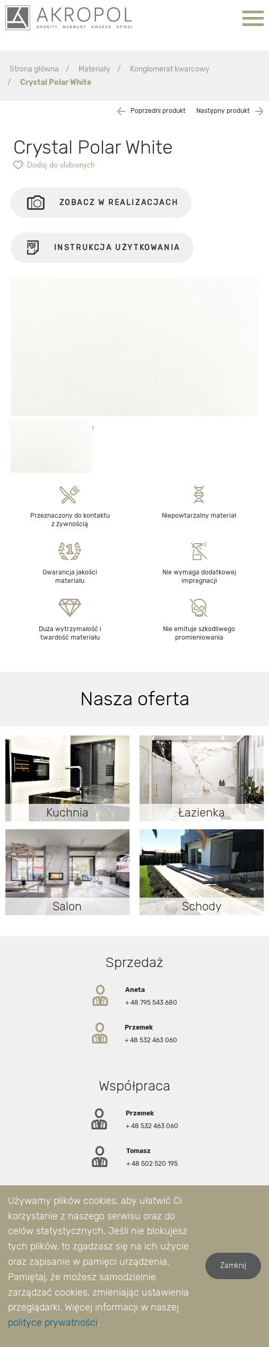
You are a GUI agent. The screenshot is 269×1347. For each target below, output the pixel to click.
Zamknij (233, 1265)
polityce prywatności (53, 1322)
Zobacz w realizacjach (102, 203)
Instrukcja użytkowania (102, 252)
